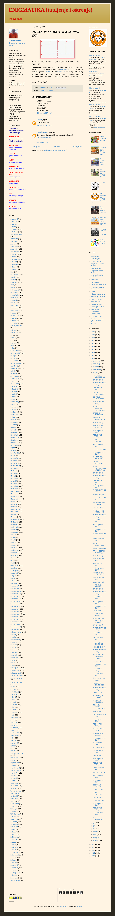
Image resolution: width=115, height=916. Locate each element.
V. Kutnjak (14, 809)
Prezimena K (15, 604)
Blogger (79, 906)
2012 (93, 856)
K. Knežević (14, 389)
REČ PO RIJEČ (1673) (98, 602)
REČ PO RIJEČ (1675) (98, 525)
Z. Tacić (13, 870)
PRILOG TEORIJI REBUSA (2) (99, 503)
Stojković (14, 765)
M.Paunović (14, 489)
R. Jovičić (14, 645)
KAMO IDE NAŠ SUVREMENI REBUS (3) (98, 584)
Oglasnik (13, 558)
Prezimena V (15, 629)
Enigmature (14, 333)
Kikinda (13, 399)
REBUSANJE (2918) (97, 670)
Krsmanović (14, 407)
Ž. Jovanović (15, 855)
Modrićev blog (95, 302)
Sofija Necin (15, 735)
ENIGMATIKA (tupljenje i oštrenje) (50, 10)
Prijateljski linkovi (16, 632)
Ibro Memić (14, 366)
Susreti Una (14, 773)
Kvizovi (13, 417)
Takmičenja (14, 786)
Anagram (14, 241)
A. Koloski (14, 224)
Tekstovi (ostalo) (16, 791)
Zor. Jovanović (15, 880)
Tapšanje (14, 788)
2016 (93, 844)
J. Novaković (15, 379)
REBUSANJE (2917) (97, 720)
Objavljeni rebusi (96, 304)
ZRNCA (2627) (98, 711)
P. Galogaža (15, 571)
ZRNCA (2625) (98, 797)
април (95, 832)
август (95, 372)
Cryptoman (14, 282)
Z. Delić (13, 845)
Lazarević (14, 427)
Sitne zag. (14, 722)
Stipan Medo (15, 763)
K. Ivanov (14, 386)
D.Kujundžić (15, 305)
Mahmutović (15, 496)
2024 (93, 338)
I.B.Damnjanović (16, 363)
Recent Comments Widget (100, 127)
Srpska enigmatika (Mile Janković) (97, 320)
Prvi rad (13, 635)
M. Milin (13, 471)
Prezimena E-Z (16, 596)
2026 (93, 332)
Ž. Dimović (14, 847)
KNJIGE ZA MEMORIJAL (98, 701)
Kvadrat (13, 409)
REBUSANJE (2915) (97, 809)
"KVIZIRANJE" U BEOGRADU (98, 574)
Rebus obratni (15, 670)
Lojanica (13, 450)
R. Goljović (14, 642)
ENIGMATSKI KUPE (97, 744)
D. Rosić (13, 303)
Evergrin (13, 343)
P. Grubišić (14, 573)
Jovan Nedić (42, 90)
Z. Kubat (13, 860)
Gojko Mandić (15, 353)
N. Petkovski (15, 532)
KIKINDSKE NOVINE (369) (98, 684)
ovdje (48, 72)
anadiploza (14, 239)
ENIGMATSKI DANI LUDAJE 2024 (103, 221)
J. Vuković (14, 381)
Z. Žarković (14, 875)
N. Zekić (13, 537)
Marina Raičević (16, 499)
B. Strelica (14, 269)
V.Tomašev (14, 824)
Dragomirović (15, 315)
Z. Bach (13, 832)
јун (94, 826)
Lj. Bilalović (14, 445)
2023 (93, 341)
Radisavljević (15, 658)
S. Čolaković (15, 692)
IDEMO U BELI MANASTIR (98, 458)
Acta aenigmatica (16, 234)
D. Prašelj (14, 300)
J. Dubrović (14, 376)
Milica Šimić (14, 512)
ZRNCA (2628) (98, 661)
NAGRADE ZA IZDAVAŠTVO (98, 696)
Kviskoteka (14, 412)
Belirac (39, 120)
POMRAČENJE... (99, 790)
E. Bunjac (14, 318)
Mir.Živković (14, 522)
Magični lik (14, 494)
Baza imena (95, 256)
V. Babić (13, 801)
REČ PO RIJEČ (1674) (98, 569)
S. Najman (14, 694)
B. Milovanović (15, 259)
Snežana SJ (15, 733)
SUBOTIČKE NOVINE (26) (98, 643)
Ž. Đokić (13, 850)
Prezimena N (15, 611)
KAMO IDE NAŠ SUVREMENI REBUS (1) (98, 656)
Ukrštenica (14, 798)
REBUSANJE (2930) (97, 597)
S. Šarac (13, 699)
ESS (12, 340)
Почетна (57, 147)
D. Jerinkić (14, 292)
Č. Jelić (13, 277)
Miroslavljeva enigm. (98, 294)
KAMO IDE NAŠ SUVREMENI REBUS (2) (98, 620)
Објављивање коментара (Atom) (55, 150)
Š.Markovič (14, 712)
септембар (97, 370)
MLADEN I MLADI (99, 772)
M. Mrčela (14, 473)
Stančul (13, 751)
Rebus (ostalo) (15, 668)
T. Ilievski (14, 778)
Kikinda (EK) (15, 402)
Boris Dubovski (96, 261)
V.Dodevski (14, 819)
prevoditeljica (65, 69)
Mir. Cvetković (15, 519)
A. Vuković (14, 229)
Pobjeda (13, 581)
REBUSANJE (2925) (97, 388)
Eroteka (13, 338)
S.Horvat (13, 710)
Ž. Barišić (14, 834)
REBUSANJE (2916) (97, 764)
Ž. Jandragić (15, 852)
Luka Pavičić (15, 453)
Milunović (14, 517)
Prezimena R (15, 617)
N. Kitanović (15, 527)
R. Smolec (14, 650)
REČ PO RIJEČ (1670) (98, 725)
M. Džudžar (14, 458)
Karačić (13, 396)
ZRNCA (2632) (98, 507)
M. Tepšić (14, 481)
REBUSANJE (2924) (97, 436)
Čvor (12, 285)
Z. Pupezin (14, 868)
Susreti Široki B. (16, 770)
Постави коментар (41, 142)
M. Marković (15, 468)
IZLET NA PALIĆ (98, 692)
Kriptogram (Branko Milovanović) (97, 288)
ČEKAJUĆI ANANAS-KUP (98, 398)
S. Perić (13, 697)
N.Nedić (13, 540)
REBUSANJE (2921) (97, 564)
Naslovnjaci (14, 547)
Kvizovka (14, 420)
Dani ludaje (14, 308)
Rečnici (13, 687)
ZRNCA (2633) (98, 473)
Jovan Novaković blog (98, 284)
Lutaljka (93, 291)
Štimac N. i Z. (15, 758)
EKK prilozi (14, 323)
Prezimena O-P (16, 614)
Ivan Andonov (95, 282)
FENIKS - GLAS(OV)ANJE (103, 138)
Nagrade (13, 545)
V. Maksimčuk (15, 814)
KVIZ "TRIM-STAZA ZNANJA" (103, 209)
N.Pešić (13, 542)
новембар (96, 364)
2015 (93, 847)
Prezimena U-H (16, 627)
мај (94, 829)
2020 (93, 349)
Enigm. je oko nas (16, 326)
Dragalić (13, 313)
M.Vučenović (15, 491)
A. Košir (13, 227)
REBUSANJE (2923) (97, 481)
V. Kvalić (13, 811)
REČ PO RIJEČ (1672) (98, 638)
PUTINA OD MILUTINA (97, 793)
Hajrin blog (94, 279)
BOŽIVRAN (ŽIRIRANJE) (98, 786)
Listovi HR (14, 432)
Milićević (13, 514)
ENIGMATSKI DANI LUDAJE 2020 (103, 150)
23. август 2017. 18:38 (44, 125)
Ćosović (13, 280)
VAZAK (93, 323)
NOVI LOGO (97, 611)
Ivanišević (14, 373)
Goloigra (13, 356)
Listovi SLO (14, 440)
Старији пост (77, 147)
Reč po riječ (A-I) (16, 675)
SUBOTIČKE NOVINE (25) (98, 818)
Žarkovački (14, 878)
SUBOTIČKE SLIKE (99, 548)
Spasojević (14, 743)
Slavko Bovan (16, 40)
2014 (93, 850)
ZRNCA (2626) (98, 755)
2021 (93, 346)
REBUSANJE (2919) (97, 633)
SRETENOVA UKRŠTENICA (98, 414)
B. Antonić (14, 254)
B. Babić (13, 257)
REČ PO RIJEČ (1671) (98, 674)
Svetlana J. (14, 775)
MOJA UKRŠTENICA (98, 544)
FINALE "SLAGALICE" (98, 462)
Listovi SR (14, 443)
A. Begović (14, 219)
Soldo (12, 738)
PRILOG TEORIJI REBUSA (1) (99, 552)
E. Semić (14, 321)
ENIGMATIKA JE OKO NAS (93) (99, 511)
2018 (93, 355)
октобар (96, 367)
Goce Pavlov (15, 350)
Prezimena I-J (15, 601)
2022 (93, 343)
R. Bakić (13, 637)
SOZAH (13, 740)
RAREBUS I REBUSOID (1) (99, 419)
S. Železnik (14, 705)
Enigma (13, 330)
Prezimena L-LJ (16, 606)
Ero (12, 335)
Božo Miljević (15, 274)
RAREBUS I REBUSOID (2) (99, 376)
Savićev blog (95, 314)
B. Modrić (14, 262)
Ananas (13, 244)
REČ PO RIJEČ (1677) (98, 445)
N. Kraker (14, 530)
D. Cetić (13, 287)
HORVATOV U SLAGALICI (98, 734)
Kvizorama (14, 414)
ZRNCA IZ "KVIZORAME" (98, 393)
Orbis (12, 560)
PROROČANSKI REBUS (98, 614)
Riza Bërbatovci (94, 55)
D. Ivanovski (15, 290)
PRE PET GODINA (99, 449)
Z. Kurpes (14, 862)
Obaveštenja (15, 555)
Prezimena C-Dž (16, 591)
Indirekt (13, 371)
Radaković (14, 655)
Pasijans (13, 576)
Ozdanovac (14, 565)
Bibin (12, 272)
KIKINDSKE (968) (99, 647)
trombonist (61, 72)
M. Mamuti (14, 463)
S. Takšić (14, 702)
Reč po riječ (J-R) (16, 678)
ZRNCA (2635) (98, 380)
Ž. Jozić (13, 857)
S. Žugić (13, 707)
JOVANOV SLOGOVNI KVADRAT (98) (99, 408)
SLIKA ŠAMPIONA (99, 800)
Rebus (13, 665)
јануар (95, 840)
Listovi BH (14, 430)
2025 (93, 335)
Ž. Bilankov (14, 837)
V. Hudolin (14, 806)
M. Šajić (13, 476)
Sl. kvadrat (50, 90)
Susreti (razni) (15, 768)
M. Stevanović (15, 478)
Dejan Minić (14, 310)
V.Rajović (14, 822)
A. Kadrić (14, 221)
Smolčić (13, 730)
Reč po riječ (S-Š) (16, 682)
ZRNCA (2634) (98, 422)
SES (12, 720)
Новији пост (37, 147)
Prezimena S (15, 619)
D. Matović (14, 297)
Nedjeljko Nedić (42, 132)
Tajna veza (14, 783)
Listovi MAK (14, 435)
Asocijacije (14, 249)
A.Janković (14, 232)
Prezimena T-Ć (16, 624)
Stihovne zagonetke (17, 753)
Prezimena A (15, 586)
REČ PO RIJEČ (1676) (98, 486)
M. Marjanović (15, 466)
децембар (97, 361)
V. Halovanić (15, 804)
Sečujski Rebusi (96, 316)
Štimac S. (14, 760)
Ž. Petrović (14, 865)
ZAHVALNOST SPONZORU (98, 426)
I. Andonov (14, 361)
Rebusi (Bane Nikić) (97, 307)
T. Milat (13, 781)
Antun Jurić (14, 246)
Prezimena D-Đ (16, 594)
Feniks (13, 345)
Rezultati (13, 689)
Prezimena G (15, 599)
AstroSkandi (15, 251)
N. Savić (13, 535)
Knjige (13, 404)
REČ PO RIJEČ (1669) (98, 776)
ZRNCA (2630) (98, 589)
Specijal (13, 746)
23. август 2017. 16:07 (44, 113)
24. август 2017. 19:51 (44, 138)
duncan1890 (64, 906)
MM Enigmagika (96, 299)
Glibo (12, 348)
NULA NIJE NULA (99, 747)
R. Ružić (13, 647)
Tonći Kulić (14, 796)
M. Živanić (14, 484)
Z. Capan (14, 839)
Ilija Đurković (15, 368)
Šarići (12, 715)
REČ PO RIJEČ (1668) (98, 813)
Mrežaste (14, 524)
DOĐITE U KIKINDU (97, 440)
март (95, 834)
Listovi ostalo (15, 437)
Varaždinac (14, 827)
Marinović (14, 501)
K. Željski (14, 394)
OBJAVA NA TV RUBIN (98, 751)
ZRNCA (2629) (98, 625)
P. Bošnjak (14, 568)
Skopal (13, 725)
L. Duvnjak (14, 422)
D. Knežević (15, 295)
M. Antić (13, 455)
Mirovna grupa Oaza (98, 296)
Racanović (14, 652)
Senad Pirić (14, 717)
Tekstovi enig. (15, 793)
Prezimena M (15, 609)
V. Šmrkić (14, 816)
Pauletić (13, 578)
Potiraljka (14, 583)
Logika (13, 448)
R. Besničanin (15, 640)
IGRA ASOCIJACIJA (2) (103, 241)
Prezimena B (15, 588)
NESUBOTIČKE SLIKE (98, 729)
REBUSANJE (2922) (97, 520)
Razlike (13, 663)
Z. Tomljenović (15, 873)
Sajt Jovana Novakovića (95, 310)
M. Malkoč (14, 460)
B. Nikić (13, 267)
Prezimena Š (15, 622)
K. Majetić (14, 391)
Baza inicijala (95, 259)
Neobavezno (15, 550)
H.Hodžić (14, 358)
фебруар (96, 837)
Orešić (13, 563)
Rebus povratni (16, 673)
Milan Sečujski (15, 509)
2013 (93, 853)
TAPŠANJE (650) (99, 495)
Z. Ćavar (13, 842)
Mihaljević (14, 507)
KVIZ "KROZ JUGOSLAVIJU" (103, 161)
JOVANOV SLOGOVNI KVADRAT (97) (99, 706)
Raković (13, 660)
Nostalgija (14, 553)
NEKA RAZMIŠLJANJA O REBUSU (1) (99, 468)
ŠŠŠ (12, 748)
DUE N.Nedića (96, 268)
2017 (93, 358)
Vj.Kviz (13, 829)
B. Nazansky (15, 264)
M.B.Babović (15, 486)
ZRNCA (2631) (98, 556)
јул (94, 823)
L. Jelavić (14, 425)
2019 (93, 352)
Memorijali (14, 504)
